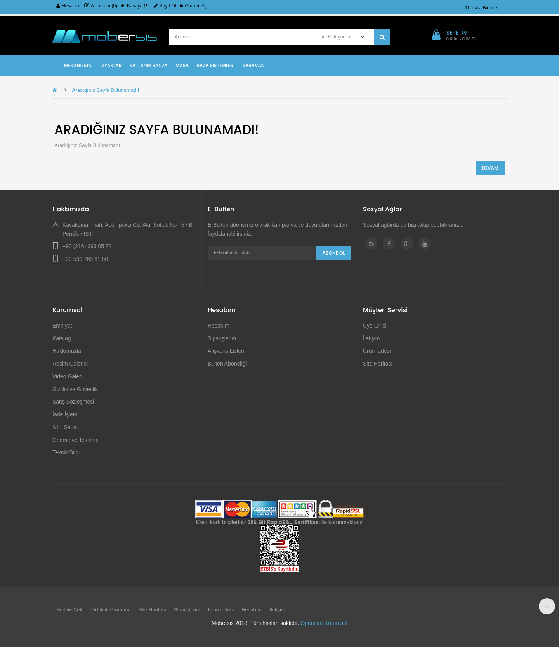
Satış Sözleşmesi (73, 402)
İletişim (371, 338)
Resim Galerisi (70, 364)
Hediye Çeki (69, 609)
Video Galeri (67, 376)
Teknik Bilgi (66, 452)
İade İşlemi (65, 414)
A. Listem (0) (100, 6)
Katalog (61, 338)
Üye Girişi (375, 326)
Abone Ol (333, 253)
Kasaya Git (135, 6)
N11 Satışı (65, 427)
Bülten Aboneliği (227, 364)
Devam (490, 168)
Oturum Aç (193, 6)
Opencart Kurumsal (323, 623)
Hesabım (68, 6)
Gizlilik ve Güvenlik (75, 389)
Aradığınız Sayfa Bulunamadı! (105, 90)
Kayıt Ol (165, 6)
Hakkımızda (66, 351)
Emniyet (62, 326)
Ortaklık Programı (111, 609)
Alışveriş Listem (227, 351)
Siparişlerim (222, 338)
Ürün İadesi (377, 351)
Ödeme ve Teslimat (75, 440)
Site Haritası (377, 364)
